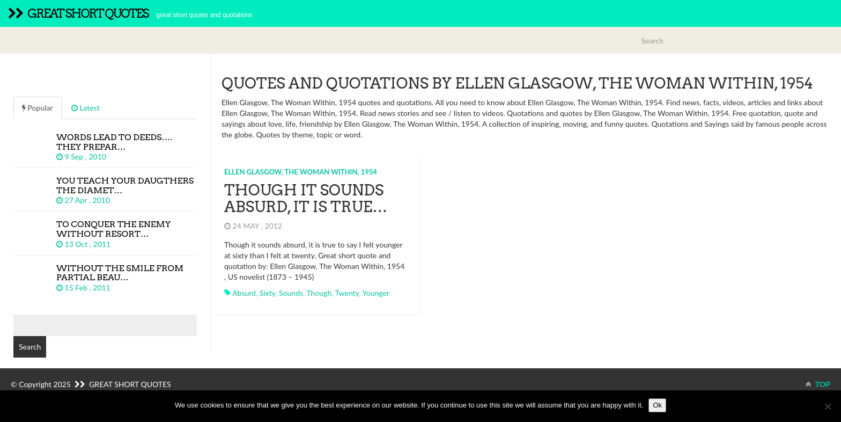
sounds (291, 292)
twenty (347, 292)
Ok (657, 405)
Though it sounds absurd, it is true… (305, 198)
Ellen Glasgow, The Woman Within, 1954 (300, 172)
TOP (818, 384)
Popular (37, 107)
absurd (244, 292)
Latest (85, 107)
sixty (268, 292)
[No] (827, 406)
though (318, 292)
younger (376, 292)
